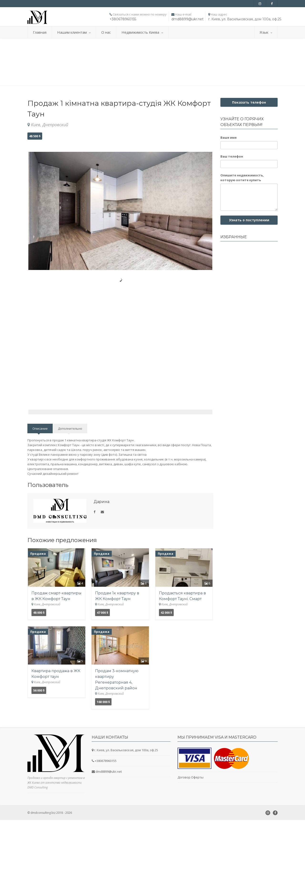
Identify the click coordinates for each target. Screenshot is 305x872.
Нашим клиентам (74, 32)
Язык (266, 32)
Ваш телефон (231, 156)
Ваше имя (228, 137)
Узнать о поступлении (249, 220)
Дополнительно (70, 456)
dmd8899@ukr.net (187, 19)
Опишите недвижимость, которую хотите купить (242, 177)
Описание (40, 456)
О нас (106, 32)
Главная (39, 32)
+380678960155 (123, 19)
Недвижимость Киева (142, 32)
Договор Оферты (190, 805)
